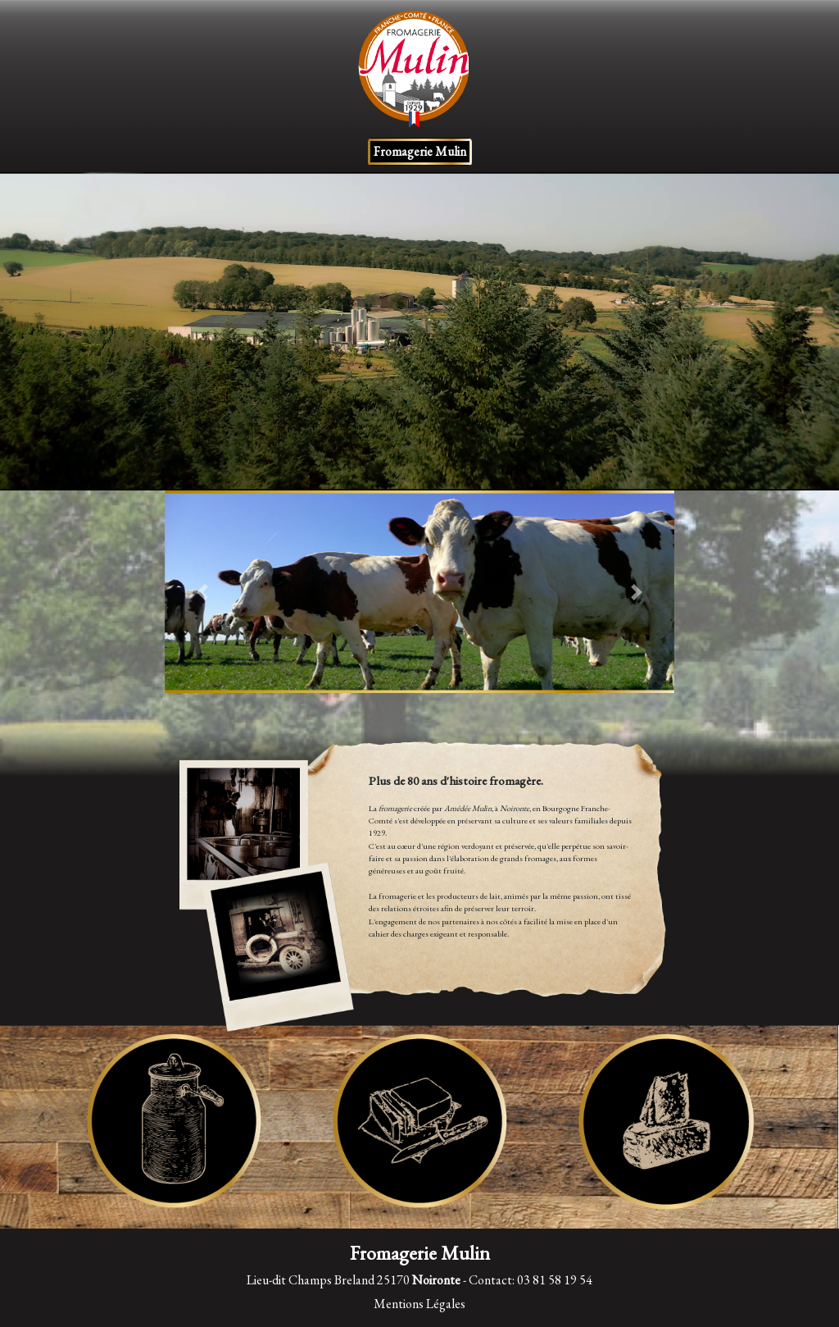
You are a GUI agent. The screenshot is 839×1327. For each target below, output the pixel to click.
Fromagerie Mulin (420, 151)
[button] (203, 591)
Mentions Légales (419, 1303)
